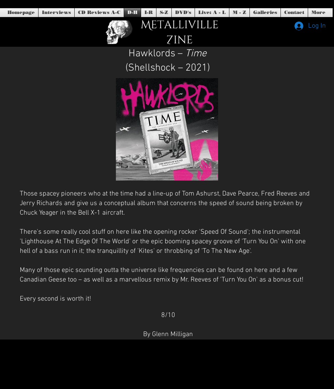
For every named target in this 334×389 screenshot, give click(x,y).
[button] (183, 12)
